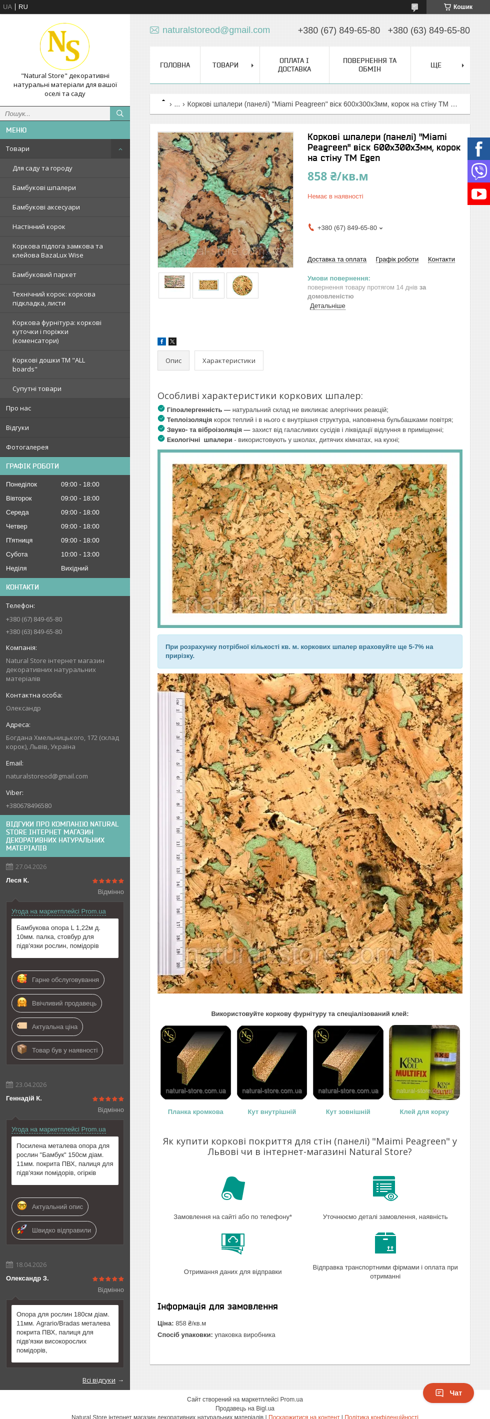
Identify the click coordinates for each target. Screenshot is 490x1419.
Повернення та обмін (369, 64)
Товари (18, 148)
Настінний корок (39, 226)
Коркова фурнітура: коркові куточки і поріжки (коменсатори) (57, 331)
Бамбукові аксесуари (46, 207)
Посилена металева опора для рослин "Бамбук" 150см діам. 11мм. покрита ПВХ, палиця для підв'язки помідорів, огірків (64, 1159)
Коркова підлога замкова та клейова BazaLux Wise (57, 251)
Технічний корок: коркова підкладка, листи (54, 299)
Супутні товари (37, 388)
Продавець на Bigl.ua (245, 1408)
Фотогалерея (27, 447)
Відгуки (17, 427)
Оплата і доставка (294, 64)
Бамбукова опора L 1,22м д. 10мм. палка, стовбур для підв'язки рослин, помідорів (58, 937)
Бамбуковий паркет (44, 274)
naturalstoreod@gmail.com (47, 776)
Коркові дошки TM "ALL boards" (48, 365)
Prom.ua (291, 1399)
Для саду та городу (42, 168)
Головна (175, 65)
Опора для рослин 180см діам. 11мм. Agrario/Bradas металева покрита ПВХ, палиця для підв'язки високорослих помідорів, (63, 1332)
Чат (448, 1393)
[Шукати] (120, 113)
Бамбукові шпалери (44, 187)
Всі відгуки (99, 1380)
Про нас (18, 408)
